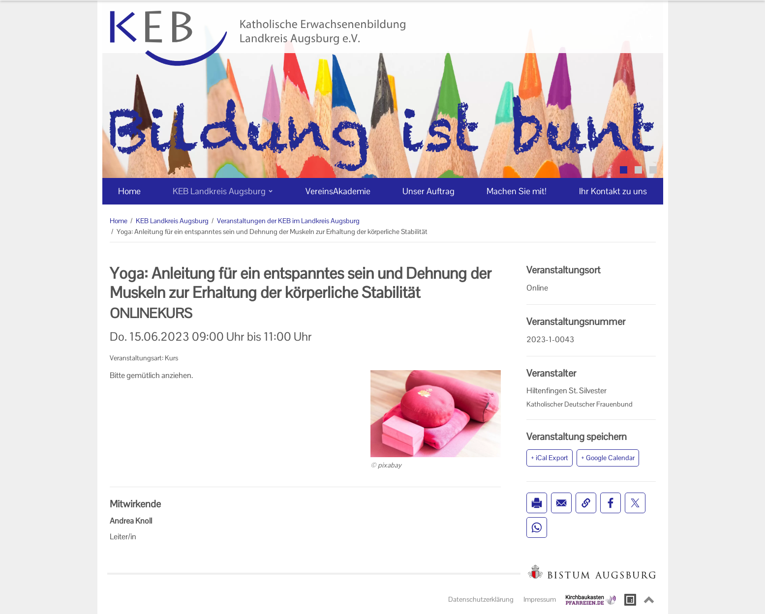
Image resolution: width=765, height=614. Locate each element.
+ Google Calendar (608, 457)
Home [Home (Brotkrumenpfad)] (118, 220)
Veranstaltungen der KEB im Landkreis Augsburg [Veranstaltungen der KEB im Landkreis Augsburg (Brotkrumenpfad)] (288, 220)
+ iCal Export (549, 457)
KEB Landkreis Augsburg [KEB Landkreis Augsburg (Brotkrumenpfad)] (172, 220)
